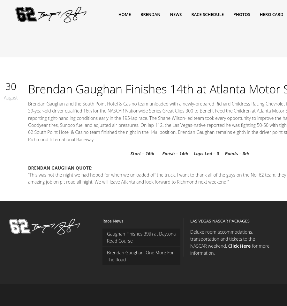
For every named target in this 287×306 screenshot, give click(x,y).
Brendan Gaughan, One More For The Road (140, 256)
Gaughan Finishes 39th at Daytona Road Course (141, 237)
